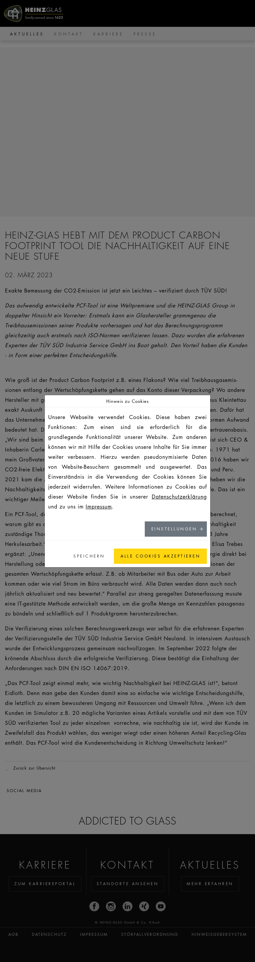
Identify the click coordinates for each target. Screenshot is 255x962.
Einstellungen (174, 529)
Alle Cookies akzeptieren (160, 556)
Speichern (89, 556)
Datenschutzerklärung (179, 496)
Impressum (99, 506)
